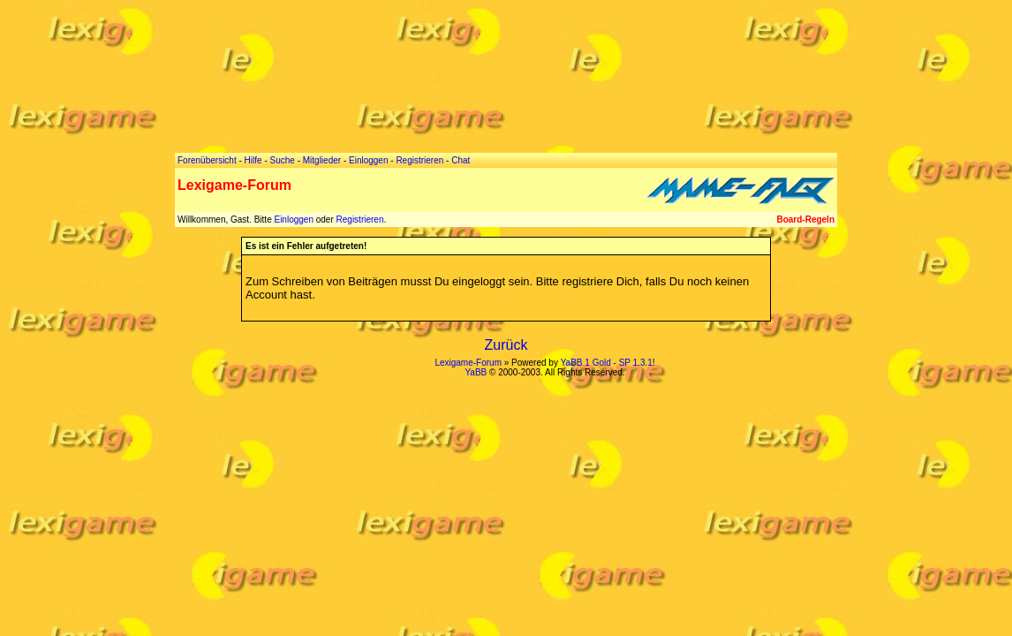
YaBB (475, 372)
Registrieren (360, 219)
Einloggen (293, 219)
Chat (460, 160)
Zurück (506, 344)
